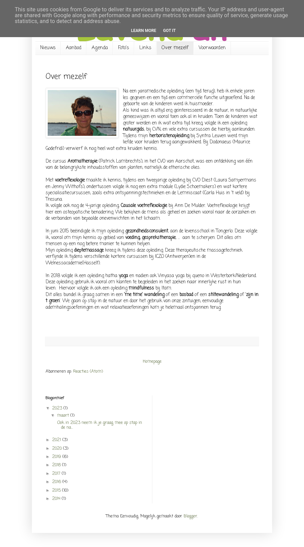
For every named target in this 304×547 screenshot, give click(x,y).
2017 (57, 474)
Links (145, 48)
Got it (169, 30)
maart (63, 416)
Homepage (152, 362)
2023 (57, 408)
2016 (57, 482)
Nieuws (48, 48)
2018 (57, 465)
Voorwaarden (212, 48)
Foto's (123, 48)
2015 (57, 491)
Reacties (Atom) (88, 372)
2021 (57, 440)
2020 (57, 449)
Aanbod (73, 48)
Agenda (100, 48)
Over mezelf (175, 48)
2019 (57, 457)
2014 (57, 499)
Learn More (143, 30)
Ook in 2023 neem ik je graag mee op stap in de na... (99, 425)
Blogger (190, 516)
